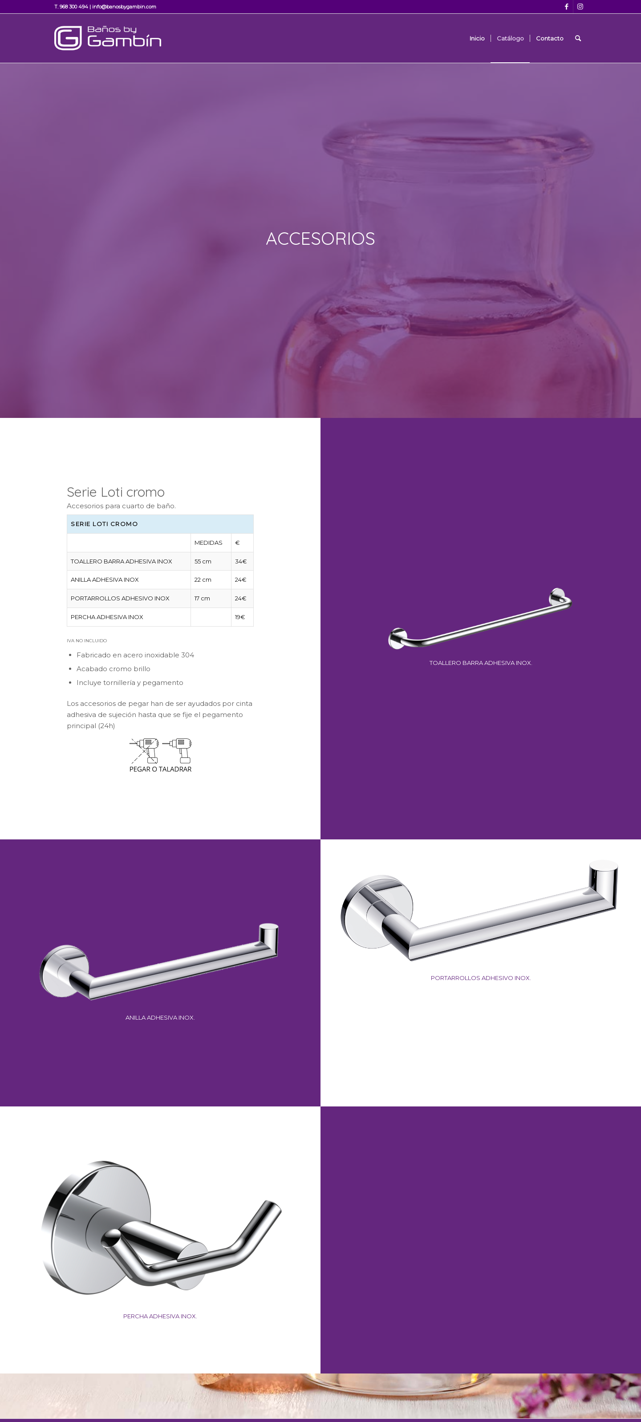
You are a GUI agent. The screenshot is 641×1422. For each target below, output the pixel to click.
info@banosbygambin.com (124, 7)
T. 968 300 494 (71, 7)
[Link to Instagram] (580, 6)
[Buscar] (578, 38)
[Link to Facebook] (566, 6)
